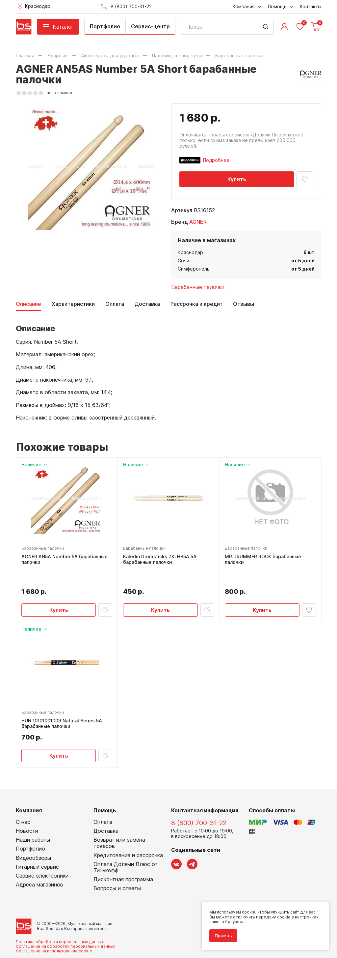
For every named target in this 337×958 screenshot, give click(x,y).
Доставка (147, 304)
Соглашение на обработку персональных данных (65, 928)
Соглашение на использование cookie (54, 932)
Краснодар (190, 252)
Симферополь (194, 269)
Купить (236, 179)
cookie (248, 912)
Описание (28, 304)
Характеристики (73, 304)
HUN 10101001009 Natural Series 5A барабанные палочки (61, 705)
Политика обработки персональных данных (60, 923)
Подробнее (216, 160)
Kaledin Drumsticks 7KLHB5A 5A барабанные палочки (159, 559)
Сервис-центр (150, 26)
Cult (98, 943)
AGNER (198, 221)
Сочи (183, 260)
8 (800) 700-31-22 (198, 805)
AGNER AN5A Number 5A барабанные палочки (64, 559)
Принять (223, 935)
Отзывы (243, 304)
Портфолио (105, 26)
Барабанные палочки (197, 287)
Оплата (114, 304)
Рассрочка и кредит (196, 304)
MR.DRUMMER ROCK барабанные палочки (263, 559)
